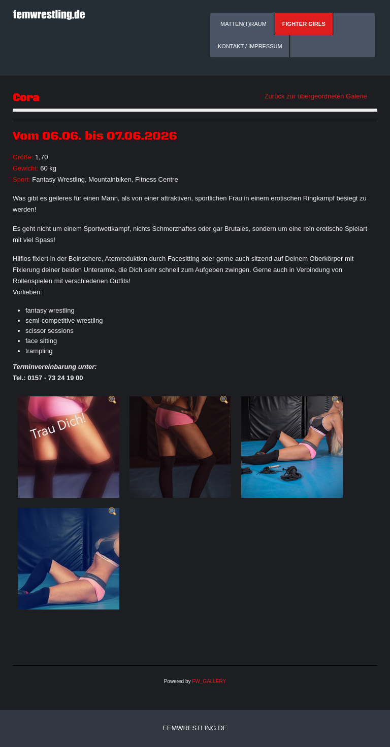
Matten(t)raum (243, 24)
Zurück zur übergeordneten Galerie (316, 96)
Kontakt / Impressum (250, 46)
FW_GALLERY (209, 681)
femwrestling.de (195, 728)
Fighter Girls (304, 24)
